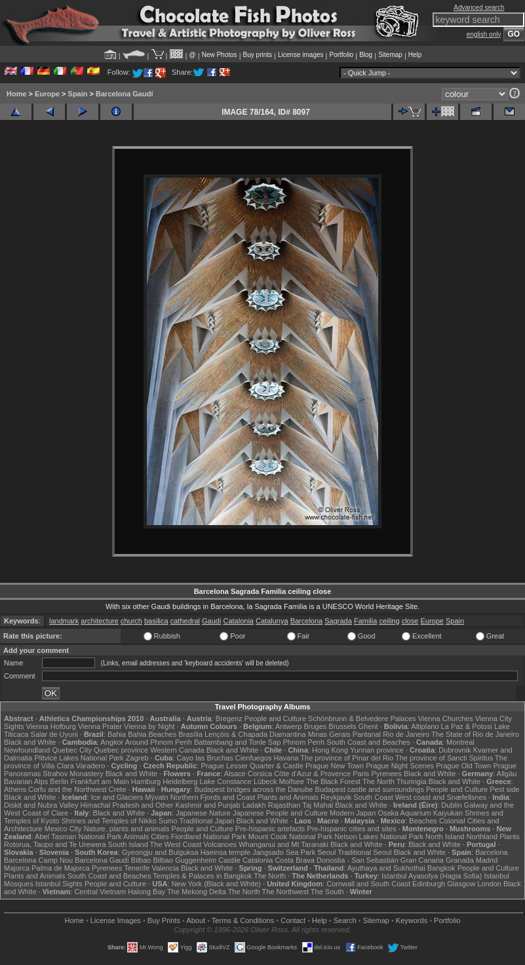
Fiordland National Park (208, 836)
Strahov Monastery (73, 774)
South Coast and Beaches (368, 742)
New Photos (219, 54)
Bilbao (141, 860)
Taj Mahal (317, 805)
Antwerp (288, 726)
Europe (47, 94)
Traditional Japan (206, 821)
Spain (78, 94)
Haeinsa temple (225, 852)
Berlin (59, 781)
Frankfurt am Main (100, 781)
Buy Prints (163, 920)
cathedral (185, 621)
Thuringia (412, 781)
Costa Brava (295, 860)
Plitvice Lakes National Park (78, 758)
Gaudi (211, 621)
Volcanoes (220, 844)
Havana (286, 758)
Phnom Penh (303, 742)
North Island (444, 836)
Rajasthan (284, 805)
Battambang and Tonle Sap (237, 742)
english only (484, 34)
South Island (128, 844)
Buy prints (257, 54)
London (489, 884)
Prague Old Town (463, 766)
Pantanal (367, 734)
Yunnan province (377, 750)
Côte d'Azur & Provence (312, 774)
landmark (64, 621)
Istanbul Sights (59, 884)
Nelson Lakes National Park (378, 836)
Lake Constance (225, 781)
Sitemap (390, 54)
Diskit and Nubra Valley (41, 805)
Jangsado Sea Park (283, 852)
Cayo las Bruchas (205, 758)
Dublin (451, 805)
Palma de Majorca (60, 868)
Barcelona (306, 621)
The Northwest (285, 892)
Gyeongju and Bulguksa (160, 852)
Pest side (504, 789)
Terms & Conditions (243, 920)
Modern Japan (353, 813)
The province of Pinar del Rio (346, 758)
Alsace (235, 774)
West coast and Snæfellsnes (440, 797)
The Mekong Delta (196, 892)
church (131, 621)
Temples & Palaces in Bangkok (202, 876)
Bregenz (229, 718)
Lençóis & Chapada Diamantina (255, 734)
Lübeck (265, 781)
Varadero (90, 766)
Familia (365, 621)
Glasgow (461, 884)
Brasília (190, 734)
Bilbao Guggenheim (185, 860)
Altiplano (424, 726)
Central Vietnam (100, 892)
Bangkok (441, 868)
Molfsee (292, 781)
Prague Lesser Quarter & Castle (252, 766)
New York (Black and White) (216, 884)
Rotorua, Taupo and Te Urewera (55, 844)
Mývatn (156, 797)
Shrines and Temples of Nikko (108, 821)
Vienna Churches (445, 718)
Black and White (30, 742)
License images (300, 54)
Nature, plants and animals (127, 829)
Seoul (326, 852)
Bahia (116, 734)
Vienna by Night (149, 726)
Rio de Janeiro (406, 734)
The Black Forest (333, 781)
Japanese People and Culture (280, 813)
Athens (15, 789)
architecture (99, 621)
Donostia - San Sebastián (358, 860)
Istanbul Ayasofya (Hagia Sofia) (431, 876)
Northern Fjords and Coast (213, 797)
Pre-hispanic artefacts (270, 829)
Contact (293, 920)
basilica (156, 621)
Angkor (111, 742)
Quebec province (121, 750)
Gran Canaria (422, 860)
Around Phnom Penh (158, 742)
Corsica (260, 774)
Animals (136, 836)
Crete (117, 789)
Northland (481, 836)
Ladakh (254, 805)
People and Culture (275, 718)
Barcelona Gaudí (124, 94)
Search (345, 920)
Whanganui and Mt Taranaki (283, 844)
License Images (115, 920)
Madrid (487, 860)
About (195, 920)
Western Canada (177, 750)
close (410, 621)
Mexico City (63, 829)
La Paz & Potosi (466, 726)
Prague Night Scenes (400, 766)
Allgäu (507, 774)
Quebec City (72, 750)
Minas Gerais (329, 734)
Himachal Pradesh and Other (127, 805)
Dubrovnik (454, 750)
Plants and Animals (288, 797)
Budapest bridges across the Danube (253, 789)
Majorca (16, 868)
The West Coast (176, 844)
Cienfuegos (253, 758)
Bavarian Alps (26, 781)
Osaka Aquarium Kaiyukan (420, 813)
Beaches (423, 821)
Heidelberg (180, 781)
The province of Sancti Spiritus (444, 758)
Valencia (164, 868)
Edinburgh (428, 884)
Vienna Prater (100, 726)
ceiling (389, 621)
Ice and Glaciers (117, 797)
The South (327, 892)
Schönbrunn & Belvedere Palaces (362, 718)
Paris (361, 774)
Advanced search (479, 7)
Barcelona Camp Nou (38, 860)
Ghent (368, 726)
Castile (229, 860)
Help (415, 54)
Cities (160, 836)
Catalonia (238, 621)
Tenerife (136, 868)
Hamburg (146, 781)
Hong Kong (330, 750)
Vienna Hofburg (51, 726)
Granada (460, 860)
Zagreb (137, 758)
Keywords (411, 920)
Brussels (342, 726)
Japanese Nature (203, 813)
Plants (509, 836)
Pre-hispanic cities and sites (351, 829)
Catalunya (272, 621)
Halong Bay (146, 892)
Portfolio (341, 54)
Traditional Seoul (364, 852)
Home (17, 94)
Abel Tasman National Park (78, 836)
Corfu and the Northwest (67, 789)
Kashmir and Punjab (208, 805)
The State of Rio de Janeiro (475, 734)
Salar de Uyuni (54, 734)
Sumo (168, 821)
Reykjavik (336, 797)
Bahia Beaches (152, 734)
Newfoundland (27, 750)
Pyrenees (386, 774)
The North (378, 781)
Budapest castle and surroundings (369, 789)
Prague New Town (334, 766)
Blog (365, 54)
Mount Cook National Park (290, 836)
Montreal (460, 742)
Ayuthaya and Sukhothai (386, 868)
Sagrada (338, 621)
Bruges (314, 726)
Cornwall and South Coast (368, 884)
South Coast (373, 797)
